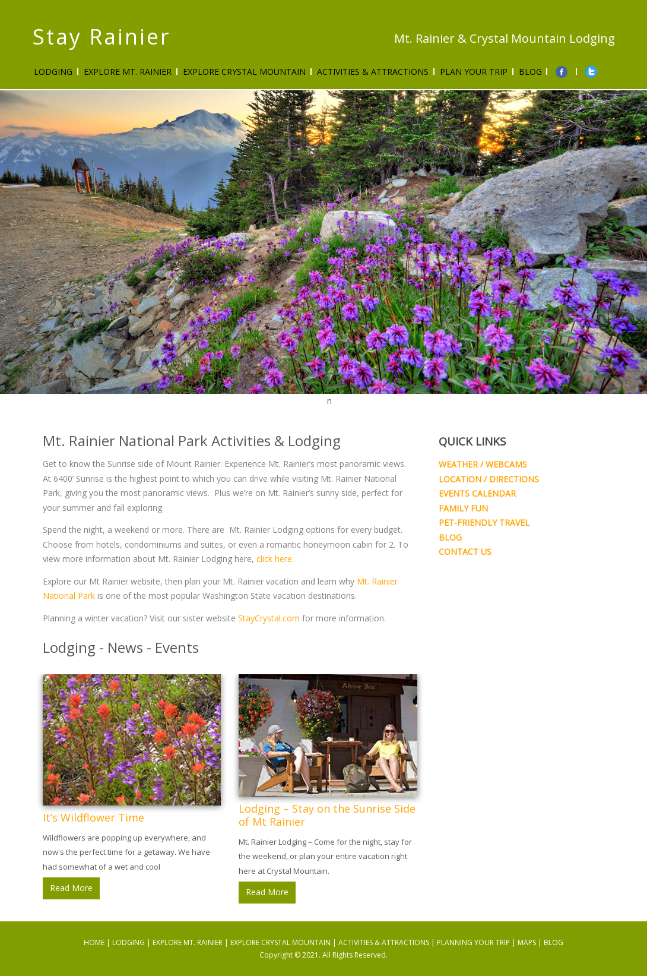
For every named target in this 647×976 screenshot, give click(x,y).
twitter (592, 72)
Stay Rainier (102, 36)
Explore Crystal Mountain (244, 71)
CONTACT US (465, 551)
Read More (71, 887)
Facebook (562, 72)
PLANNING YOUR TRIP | (477, 942)
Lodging (53, 71)
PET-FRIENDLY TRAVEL (484, 522)
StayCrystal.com (269, 618)
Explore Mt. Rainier (128, 71)
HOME (94, 942)
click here (274, 558)
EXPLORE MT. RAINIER (188, 942)
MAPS (527, 942)
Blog (530, 71)
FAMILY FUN (463, 508)
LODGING (128, 942)
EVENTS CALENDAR (477, 493)
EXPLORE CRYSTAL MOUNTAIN (280, 942)
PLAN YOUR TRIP (474, 71)
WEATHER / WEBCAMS (483, 464)
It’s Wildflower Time (93, 817)
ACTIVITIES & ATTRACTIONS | (387, 942)
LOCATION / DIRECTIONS (489, 479)
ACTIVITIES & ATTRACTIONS (373, 71)
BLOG (450, 537)
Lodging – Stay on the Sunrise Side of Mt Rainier (327, 815)
